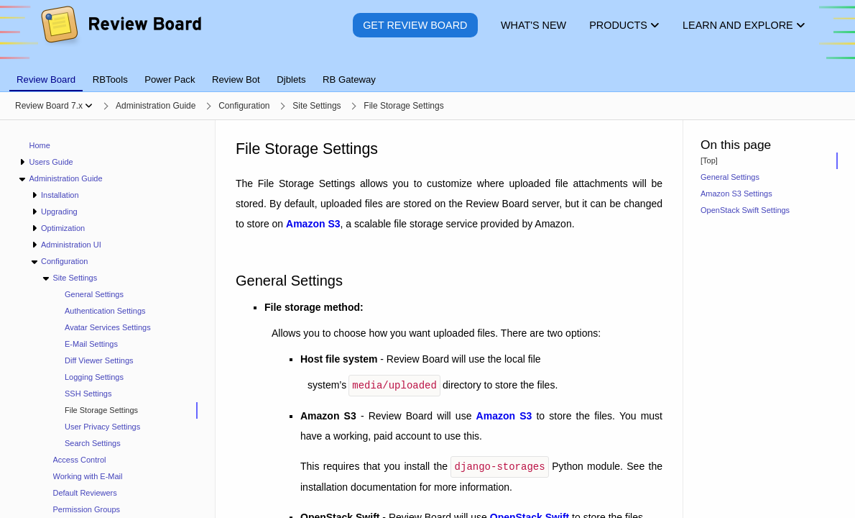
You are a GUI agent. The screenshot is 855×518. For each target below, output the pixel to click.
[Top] (709, 160)
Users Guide (51, 162)
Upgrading (59, 211)
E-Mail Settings (91, 344)
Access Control (79, 459)
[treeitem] (125, 410)
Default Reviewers (85, 493)
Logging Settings (94, 377)
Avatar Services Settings (108, 327)
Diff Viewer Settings (99, 360)
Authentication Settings (105, 310)
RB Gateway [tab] (349, 79)
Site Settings (74, 277)
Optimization (63, 228)
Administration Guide (65, 178)
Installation (60, 195)
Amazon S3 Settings (736, 193)
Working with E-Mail (88, 476)
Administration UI (71, 244)
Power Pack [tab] (169, 79)
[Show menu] (89, 105)
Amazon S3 (313, 224)
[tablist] (427, 71)
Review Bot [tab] (236, 79)
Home (39, 145)
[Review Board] (120, 35)
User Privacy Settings (102, 426)
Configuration (64, 261)
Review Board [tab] (46, 79)
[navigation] (108, 319)
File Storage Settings (101, 410)
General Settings (94, 294)
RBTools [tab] (110, 79)
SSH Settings (88, 393)
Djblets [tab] (291, 79)
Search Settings (93, 443)
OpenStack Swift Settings (745, 210)
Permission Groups (87, 509)
